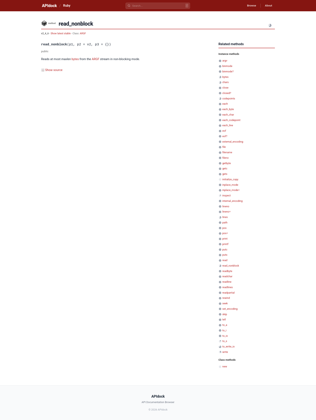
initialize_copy (230, 179)
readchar (227, 276)
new (224, 366)
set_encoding (230, 308)
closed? (226, 93)
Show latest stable (61, 33)
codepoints (228, 98)
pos (224, 227)
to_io (225, 335)
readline (226, 281)
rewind (226, 297)
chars (225, 82)
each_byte (228, 109)
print (225, 238)
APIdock (49, 5)
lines (225, 217)
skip (224, 314)
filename (227, 152)
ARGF (83, 33)
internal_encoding (232, 200)
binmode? (228, 71)
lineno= (226, 211)
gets (224, 173)
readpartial (228, 292)
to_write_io (228, 346)
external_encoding (232, 141)
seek (225, 303)
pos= (225, 233)
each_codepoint (231, 120)
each (225, 103)
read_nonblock (230, 265)
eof (224, 130)
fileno (225, 157)
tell (224, 319)
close (225, 87)
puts (224, 254)
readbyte (227, 271)
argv (224, 60)
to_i (224, 330)
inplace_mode (230, 184)
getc (224, 168)
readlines (227, 287)
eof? (224, 136)
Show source (53, 70)
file (224, 146)
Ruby (66, 5)
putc (224, 249)
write (225, 351)
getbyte (226, 163)
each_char (228, 114)
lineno (225, 206)
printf (225, 244)
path (224, 222)
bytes (75, 59)
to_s (224, 341)
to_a (224, 324)
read (224, 260)
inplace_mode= (231, 190)
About (268, 5)
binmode (227, 66)
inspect (226, 195)
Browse (249, 5)
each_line (227, 125)
